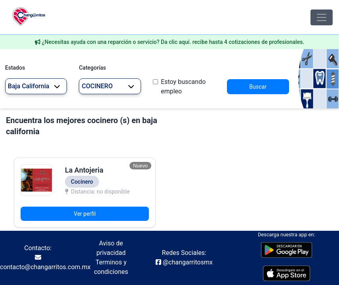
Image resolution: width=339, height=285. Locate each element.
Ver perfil (84, 214)
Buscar (258, 87)
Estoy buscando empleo (183, 86)
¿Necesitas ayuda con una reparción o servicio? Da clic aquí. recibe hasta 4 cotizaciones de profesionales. (173, 42)
